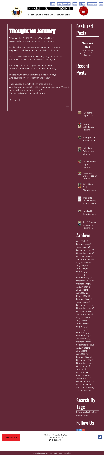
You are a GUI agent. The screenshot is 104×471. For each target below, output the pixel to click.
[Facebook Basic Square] (77, 430)
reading (85, 415)
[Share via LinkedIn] (20, 100)
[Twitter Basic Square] (80, 430)
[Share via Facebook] (10, 100)
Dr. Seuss (79, 412)
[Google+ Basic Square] (83, 430)
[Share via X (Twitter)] (15, 100)
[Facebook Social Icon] (100, 437)
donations (79, 415)
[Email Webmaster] (11, 437)
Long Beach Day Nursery (90, 412)
